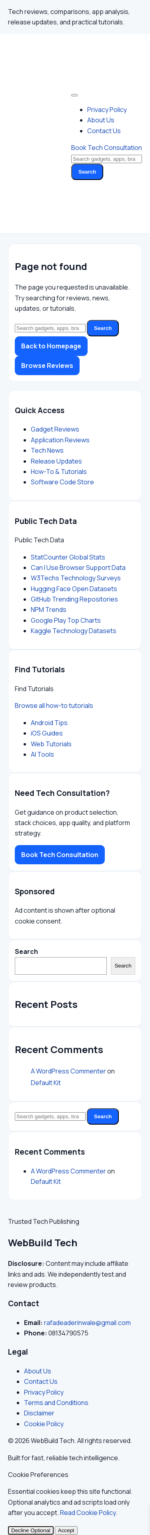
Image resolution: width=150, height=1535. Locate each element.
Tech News (47, 450)
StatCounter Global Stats (68, 557)
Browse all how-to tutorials (54, 705)
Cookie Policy (44, 1423)
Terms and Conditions (56, 1402)
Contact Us (104, 130)
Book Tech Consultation (106, 147)
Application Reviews (60, 440)
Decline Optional (30, 1530)
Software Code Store (62, 482)
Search (87, 172)
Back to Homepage (51, 346)
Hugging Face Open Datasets (74, 588)
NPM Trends (48, 609)
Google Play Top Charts (66, 620)
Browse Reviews (47, 365)
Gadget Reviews (55, 429)
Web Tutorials (51, 744)
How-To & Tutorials (59, 471)
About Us (100, 120)
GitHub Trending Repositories (74, 599)
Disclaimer (39, 1413)
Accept (66, 1530)
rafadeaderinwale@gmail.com (87, 1322)
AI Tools (42, 754)
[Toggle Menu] (74, 95)
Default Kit (46, 1082)
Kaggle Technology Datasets (73, 630)
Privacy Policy (107, 109)
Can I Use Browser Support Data (78, 567)
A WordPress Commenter (68, 1071)
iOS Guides (47, 733)
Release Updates (56, 461)
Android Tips (49, 722)
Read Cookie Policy (88, 1512)
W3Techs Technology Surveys (76, 578)
